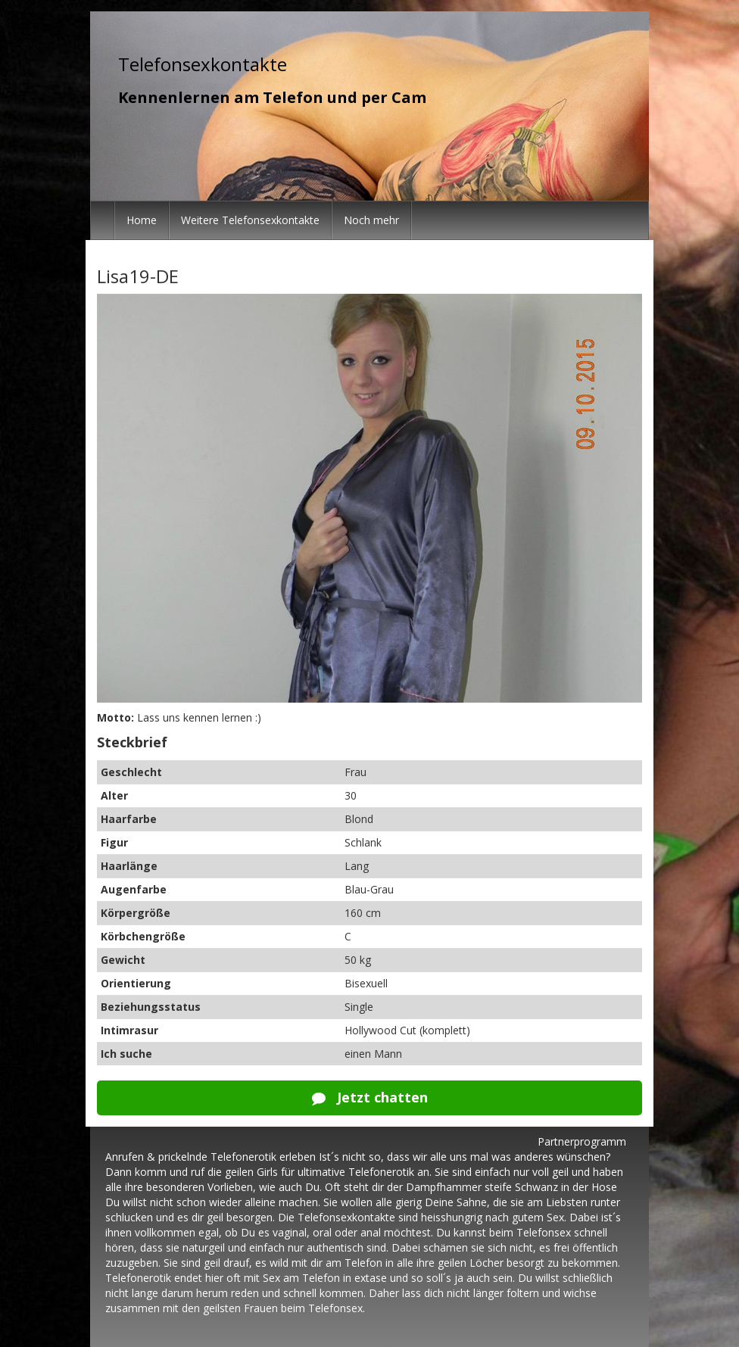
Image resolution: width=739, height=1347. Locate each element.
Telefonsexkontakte (202, 63)
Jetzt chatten (370, 1097)
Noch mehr (371, 220)
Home (141, 220)
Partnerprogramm (582, 1141)
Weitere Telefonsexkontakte (250, 220)
